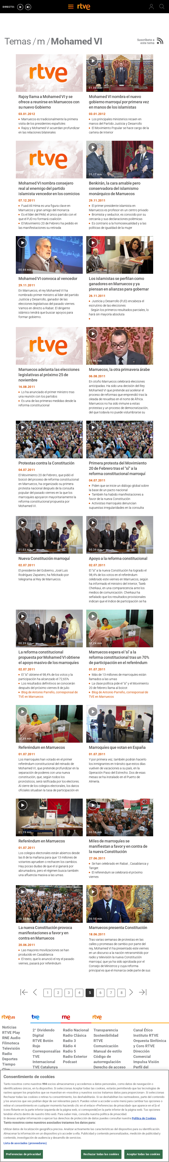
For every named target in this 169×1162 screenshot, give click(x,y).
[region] (84, 1116)
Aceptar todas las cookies (143, 1154)
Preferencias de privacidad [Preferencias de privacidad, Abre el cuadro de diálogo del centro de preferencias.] (23, 1154)
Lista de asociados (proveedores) (25, 1143)
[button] (24, 992)
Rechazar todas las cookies (101, 1154)
